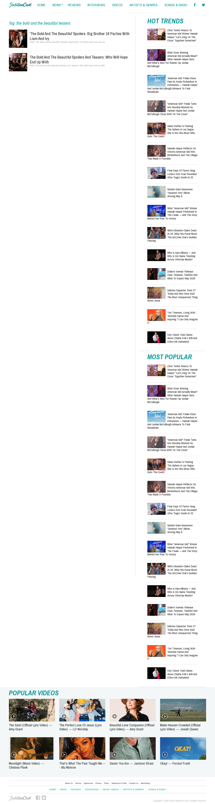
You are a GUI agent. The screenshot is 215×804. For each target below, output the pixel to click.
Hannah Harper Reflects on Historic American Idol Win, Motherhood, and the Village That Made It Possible (172, 153)
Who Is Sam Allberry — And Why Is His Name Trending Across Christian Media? (181, 256)
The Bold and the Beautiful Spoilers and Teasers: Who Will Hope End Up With (79, 59)
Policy (106, 783)
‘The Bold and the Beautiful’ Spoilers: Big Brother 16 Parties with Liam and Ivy (80, 36)
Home (52, 789)
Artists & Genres (133, 789)
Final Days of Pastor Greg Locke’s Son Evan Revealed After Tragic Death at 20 (182, 173)
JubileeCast (20, 798)
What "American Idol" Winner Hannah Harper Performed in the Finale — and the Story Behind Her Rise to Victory (172, 213)
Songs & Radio (157, 789)
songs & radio (175, 5)
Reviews (76, 789)
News (63, 789)
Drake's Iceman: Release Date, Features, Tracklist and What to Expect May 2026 (182, 274)
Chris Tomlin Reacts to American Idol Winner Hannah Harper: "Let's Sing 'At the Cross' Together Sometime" (182, 35)
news (56, 5)
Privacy (98, 783)
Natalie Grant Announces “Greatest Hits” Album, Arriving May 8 (180, 192)
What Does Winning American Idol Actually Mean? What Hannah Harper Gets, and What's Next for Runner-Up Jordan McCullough (172, 59)
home (41, 5)
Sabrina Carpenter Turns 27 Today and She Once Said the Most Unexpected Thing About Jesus (172, 295)
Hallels (20, 5)
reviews (74, 5)
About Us (69, 783)
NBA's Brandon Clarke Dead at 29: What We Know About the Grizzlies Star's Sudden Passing (172, 235)
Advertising (145, 783)
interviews (96, 5)
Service (78, 783)
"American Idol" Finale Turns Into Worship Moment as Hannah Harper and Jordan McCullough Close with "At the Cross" (172, 109)
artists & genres (144, 5)
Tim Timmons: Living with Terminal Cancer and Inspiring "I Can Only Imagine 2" (172, 318)
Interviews (92, 789)
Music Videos (111, 789)
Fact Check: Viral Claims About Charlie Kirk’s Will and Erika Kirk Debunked (182, 338)
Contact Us (133, 783)
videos (117, 5)
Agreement (88, 783)
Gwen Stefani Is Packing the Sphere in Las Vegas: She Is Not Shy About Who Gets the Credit (171, 131)
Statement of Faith (119, 783)
